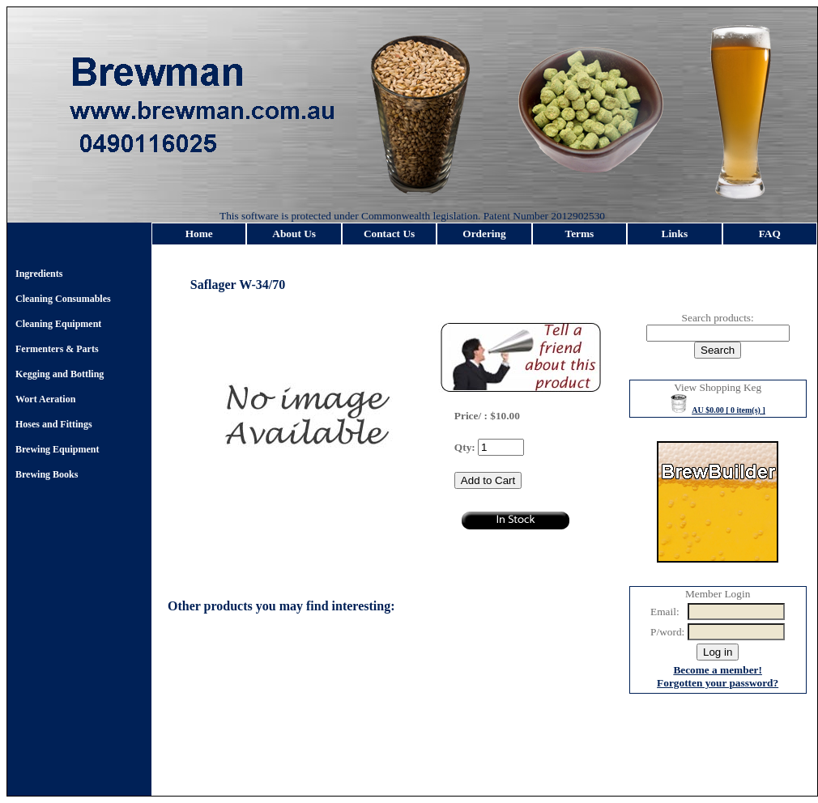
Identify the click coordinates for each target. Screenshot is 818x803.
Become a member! (717, 670)
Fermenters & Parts (57, 349)
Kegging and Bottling (59, 374)
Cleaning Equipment (58, 323)
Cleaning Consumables (63, 298)
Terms (579, 233)
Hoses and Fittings (53, 424)
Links (675, 233)
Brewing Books (46, 474)
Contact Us (389, 233)
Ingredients (38, 273)
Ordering (483, 233)
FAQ (770, 233)
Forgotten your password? (717, 683)
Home (199, 233)
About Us (294, 233)
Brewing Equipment (57, 449)
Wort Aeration (45, 399)
